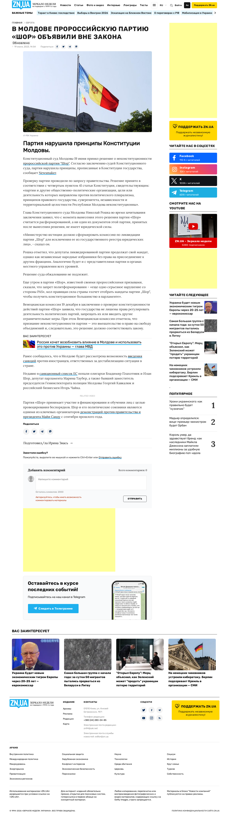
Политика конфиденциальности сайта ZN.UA (195, 811)
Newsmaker (47, 173)
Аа (187, 5)
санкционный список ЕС (58, 373)
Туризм (171, 769)
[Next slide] (214, 13)
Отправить (135, 498)
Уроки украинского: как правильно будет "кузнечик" (185, 405)
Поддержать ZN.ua (204, 5)
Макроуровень (17, 764)
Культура (119, 774)
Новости (65, 5)
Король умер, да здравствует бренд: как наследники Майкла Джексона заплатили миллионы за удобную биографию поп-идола (185, 444)
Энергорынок (17, 769)
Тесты (144, 5)
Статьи (78, 5)
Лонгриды (130, 5)
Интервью (113, 5)
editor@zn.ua (101, 736)
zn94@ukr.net (91, 728)
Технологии (120, 759)
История (171, 759)
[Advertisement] (69, 540)
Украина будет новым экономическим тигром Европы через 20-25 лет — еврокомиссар (186, 308)
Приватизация (17, 774)
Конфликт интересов (73, 764)
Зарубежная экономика (75, 759)
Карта (66, 724)
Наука (117, 754)
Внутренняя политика (22, 754)
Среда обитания (123, 764)
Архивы (67, 708)
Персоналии (69, 774)
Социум (171, 754)
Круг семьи (173, 764)
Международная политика (24, 759)
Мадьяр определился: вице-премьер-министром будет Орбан (187, 421)
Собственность (175, 774)
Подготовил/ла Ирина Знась (45, 443)
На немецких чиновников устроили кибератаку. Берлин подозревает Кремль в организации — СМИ (185, 372)
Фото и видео (95, 5)
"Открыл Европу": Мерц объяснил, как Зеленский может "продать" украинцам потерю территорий (185, 350)
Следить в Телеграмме (53, 608)
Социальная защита (73, 754)
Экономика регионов (21, 778)
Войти (178, 5)
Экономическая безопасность (78, 769)
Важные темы (22, 13)
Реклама (67, 713)
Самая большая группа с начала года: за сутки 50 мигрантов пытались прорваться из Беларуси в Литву (186, 328)
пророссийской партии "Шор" (46, 163)
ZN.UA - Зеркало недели (193, 241)
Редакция (68, 719)
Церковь (119, 769)
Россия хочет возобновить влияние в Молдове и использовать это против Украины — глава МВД (89, 344)
